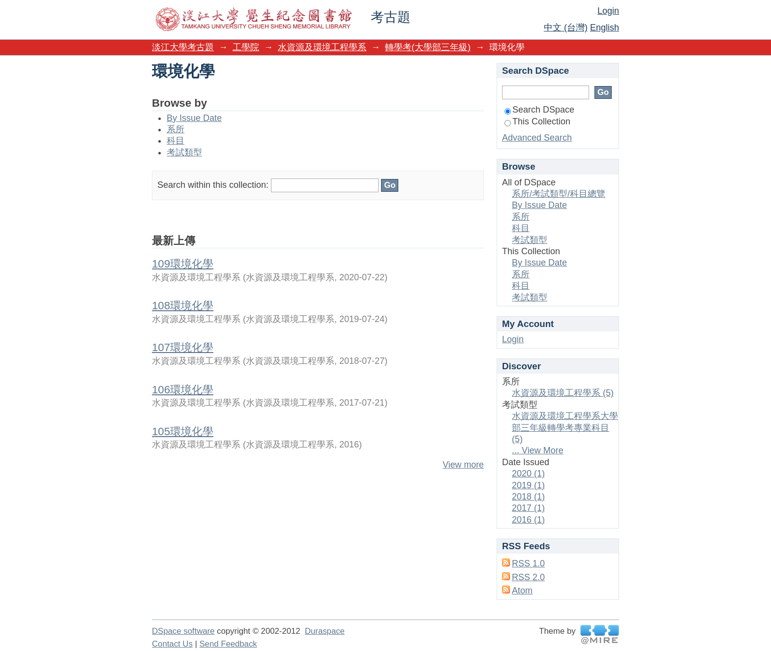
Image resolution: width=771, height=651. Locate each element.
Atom (522, 590)
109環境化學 (182, 264)
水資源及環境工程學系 (322, 47)
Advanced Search (537, 138)
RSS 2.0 (528, 577)
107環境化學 (182, 347)
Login (608, 11)
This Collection (537, 121)
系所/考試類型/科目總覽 (558, 194)
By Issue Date (194, 118)
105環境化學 (182, 431)
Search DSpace (539, 110)
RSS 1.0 (528, 563)
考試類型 (184, 152)
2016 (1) (528, 520)
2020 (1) (528, 473)
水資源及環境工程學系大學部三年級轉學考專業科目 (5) (565, 427)
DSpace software (183, 631)
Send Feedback (228, 644)
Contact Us (172, 644)
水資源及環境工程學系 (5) (563, 393)
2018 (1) (528, 497)
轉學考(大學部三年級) (428, 47)
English (604, 27)
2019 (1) (528, 485)
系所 (175, 129)
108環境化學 (182, 305)
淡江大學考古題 (183, 47)
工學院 (246, 47)
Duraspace (325, 631)
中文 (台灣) (566, 27)
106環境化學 (182, 390)
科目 (175, 141)
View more (463, 465)
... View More (537, 450)
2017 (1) (528, 508)
